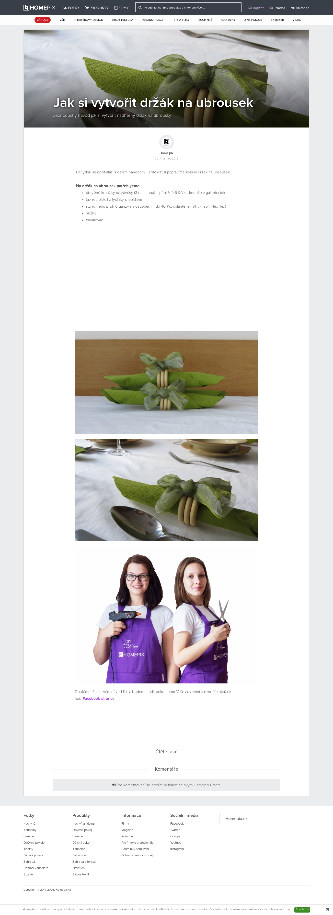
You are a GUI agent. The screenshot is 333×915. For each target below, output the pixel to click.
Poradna (277, 8)
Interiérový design (88, 20)
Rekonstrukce (152, 20)
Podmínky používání (135, 849)
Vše (62, 20)
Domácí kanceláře (35, 868)
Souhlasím (302, 909)
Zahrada (29, 861)
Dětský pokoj (81, 842)
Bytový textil (80, 874)
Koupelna (78, 849)
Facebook (177, 823)
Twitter (175, 830)
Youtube (175, 842)
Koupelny (228, 20)
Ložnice (28, 836)
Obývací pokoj (82, 830)
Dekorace (79, 855)
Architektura (122, 20)
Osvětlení (78, 868)
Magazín (256, 8)
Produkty (97, 8)
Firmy (122, 8)
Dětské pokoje (33, 855)
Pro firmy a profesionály (137, 842)
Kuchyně (205, 20)
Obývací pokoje (34, 842)
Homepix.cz (236, 819)
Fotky (71, 8)
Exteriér (277, 20)
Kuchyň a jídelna (83, 823)
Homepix (166, 153)
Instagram (177, 849)
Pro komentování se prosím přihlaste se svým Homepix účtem (166, 785)
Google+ (176, 836)
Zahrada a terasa (84, 861)
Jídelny (28, 849)
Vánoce (42, 20)
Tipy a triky (181, 20)
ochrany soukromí (279, 909)
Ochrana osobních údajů (137, 855)
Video (297, 20)
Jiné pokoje (253, 20)
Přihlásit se (300, 8)
